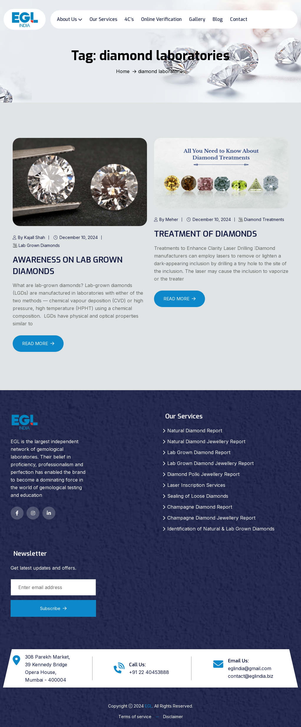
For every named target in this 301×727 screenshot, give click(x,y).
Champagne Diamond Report (199, 507)
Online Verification (161, 19)
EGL (148, 705)
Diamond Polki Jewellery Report (203, 474)
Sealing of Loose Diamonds (197, 496)
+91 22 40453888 (149, 672)
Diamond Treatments (262, 219)
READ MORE (38, 343)
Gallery (197, 19)
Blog (218, 19)
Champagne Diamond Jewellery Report (211, 518)
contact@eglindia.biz (250, 676)
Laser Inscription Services (196, 485)
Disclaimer (173, 716)
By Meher (166, 219)
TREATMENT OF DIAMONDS (206, 233)
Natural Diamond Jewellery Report (206, 441)
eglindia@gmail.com (249, 668)
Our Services (103, 19)
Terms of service (134, 716)
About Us (67, 19)
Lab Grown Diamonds (36, 245)
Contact (238, 19)
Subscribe (53, 608)
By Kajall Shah (29, 237)
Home (123, 71)
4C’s (129, 19)
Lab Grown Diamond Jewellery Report (210, 463)
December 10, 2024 (76, 237)
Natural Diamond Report (194, 430)
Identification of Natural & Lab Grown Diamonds (220, 529)
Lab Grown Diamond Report (198, 452)
